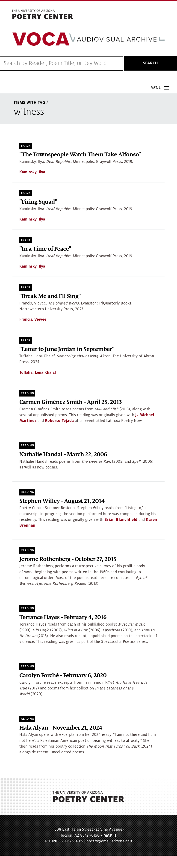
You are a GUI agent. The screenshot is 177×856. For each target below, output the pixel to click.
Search (150, 63)
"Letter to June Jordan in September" (66, 349)
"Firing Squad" (38, 202)
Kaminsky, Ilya (32, 172)
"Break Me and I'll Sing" (50, 296)
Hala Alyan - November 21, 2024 (60, 728)
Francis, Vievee (32, 319)
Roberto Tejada (59, 421)
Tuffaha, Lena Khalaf (37, 372)
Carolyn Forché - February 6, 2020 (62, 675)
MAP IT (110, 835)
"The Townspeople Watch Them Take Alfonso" (80, 155)
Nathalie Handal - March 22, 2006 (63, 455)
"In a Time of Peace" (45, 249)
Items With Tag (29, 103)
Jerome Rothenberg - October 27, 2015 (67, 559)
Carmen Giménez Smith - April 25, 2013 (70, 402)
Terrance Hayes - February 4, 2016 (62, 617)
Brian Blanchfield (121, 520)
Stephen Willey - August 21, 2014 (61, 501)
